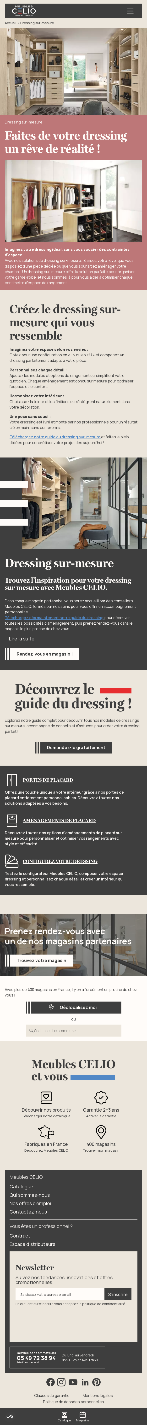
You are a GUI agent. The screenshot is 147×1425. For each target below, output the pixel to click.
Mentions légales (98, 1395)
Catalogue (21, 1186)
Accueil (10, 23)
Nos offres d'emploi (30, 1203)
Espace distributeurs (32, 1244)
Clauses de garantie (52, 1395)
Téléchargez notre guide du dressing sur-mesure (55, 437)
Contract (20, 1235)
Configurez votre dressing (60, 861)
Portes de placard (48, 780)
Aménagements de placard (59, 820)
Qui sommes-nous (30, 1194)
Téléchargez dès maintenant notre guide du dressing (54, 617)
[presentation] (52, 1320)
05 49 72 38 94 (36, 1357)
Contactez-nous (28, 1211)
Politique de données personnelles (73, 1401)
